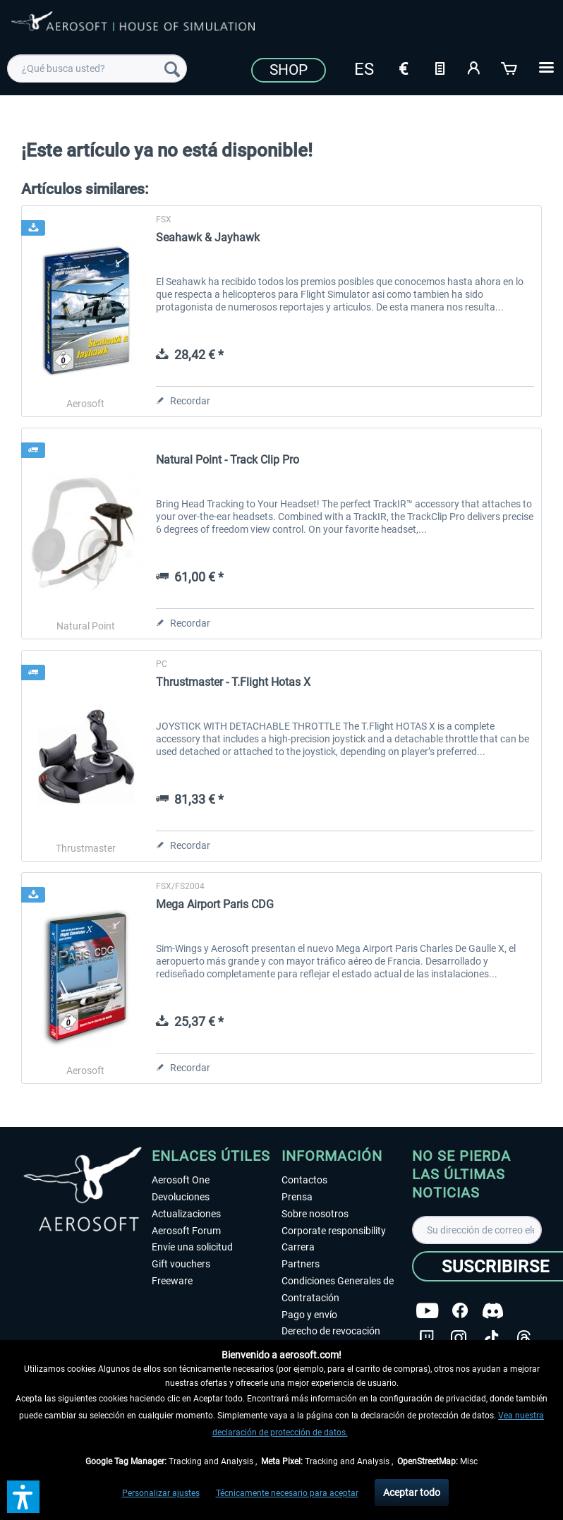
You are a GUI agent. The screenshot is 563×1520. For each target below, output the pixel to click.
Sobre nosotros (315, 1213)
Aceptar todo (411, 1492)
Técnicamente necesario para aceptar (287, 1493)
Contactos (304, 1180)
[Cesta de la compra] (510, 67)
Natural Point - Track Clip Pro (227, 459)
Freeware (172, 1280)
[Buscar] (172, 68)
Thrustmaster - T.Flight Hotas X (233, 682)
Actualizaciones (186, 1213)
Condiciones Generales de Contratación (338, 1289)
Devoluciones (181, 1196)
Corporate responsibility (334, 1230)
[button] (23, 1496)
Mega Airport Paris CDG (215, 904)
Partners (301, 1263)
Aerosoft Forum (186, 1230)
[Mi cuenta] (475, 67)
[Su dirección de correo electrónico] (477, 1230)
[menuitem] (97, 68)
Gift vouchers (181, 1263)
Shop (289, 69)
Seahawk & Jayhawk (208, 237)
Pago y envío (309, 1314)
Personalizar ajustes (161, 1493)
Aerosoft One (181, 1180)
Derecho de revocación (331, 1331)
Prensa (297, 1196)
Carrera (298, 1247)
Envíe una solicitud (192, 1247)
